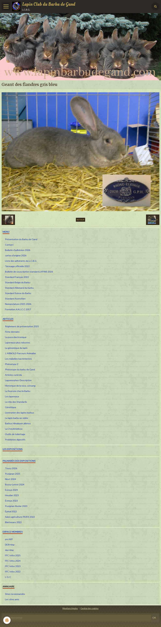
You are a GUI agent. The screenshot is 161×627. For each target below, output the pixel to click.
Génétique (10, 407)
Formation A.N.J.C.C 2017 (18, 309)
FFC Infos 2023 (13, 566)
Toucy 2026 (11, 468)
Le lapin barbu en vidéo (16, 418)
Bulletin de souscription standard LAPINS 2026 (29, 271)
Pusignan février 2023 (16, 506)
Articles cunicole (13, 374)
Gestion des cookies (89, 608)
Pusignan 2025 (12, 473)
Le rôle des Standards (16, 401)
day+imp (9, 550)
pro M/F (9, 539)
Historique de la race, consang (20, 385)
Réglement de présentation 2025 (22, 326)
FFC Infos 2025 (13, 555)
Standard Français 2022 (17, 277)
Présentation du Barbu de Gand (21, 239)
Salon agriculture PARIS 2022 (20, 516)
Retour (80, 219)
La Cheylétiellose (13, 428)
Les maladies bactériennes (18, 358)
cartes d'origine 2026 (15, 255)
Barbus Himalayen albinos (18, 423)
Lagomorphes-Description (18, 380)
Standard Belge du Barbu (17, 282)
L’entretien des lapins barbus (19, 412)
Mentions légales (70, 608)
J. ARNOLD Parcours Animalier (20, 353)
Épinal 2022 (11, 511)
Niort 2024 (10, 479)
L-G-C (8, 577)
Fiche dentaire (12, 331)
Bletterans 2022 (13, 522)
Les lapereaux (12, 396)
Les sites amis (12, 599)
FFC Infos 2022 (13, 571)
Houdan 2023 (12, 495)
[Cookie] (7, 620)
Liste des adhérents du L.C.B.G (20, 260)
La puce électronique (15, 337)
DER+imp (9, 544)
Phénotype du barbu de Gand (20, 369)
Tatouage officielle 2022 (17, 266)
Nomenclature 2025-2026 (18, 304)
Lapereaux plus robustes (17, 342)
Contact (9, 244)
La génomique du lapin (16, 347)
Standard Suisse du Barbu (18, 293)
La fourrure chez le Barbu (17, 391)
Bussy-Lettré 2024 (14, 484)
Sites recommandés (15, 594)
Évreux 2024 (11, 489)
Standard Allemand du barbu (19, 287)
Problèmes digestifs (15, 439)
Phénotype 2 (11, 364)
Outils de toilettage (15, 434)
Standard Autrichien (15, 298)
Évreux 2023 (11, 500)
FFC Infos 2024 (13, 560)
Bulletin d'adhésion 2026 (17, 250)
